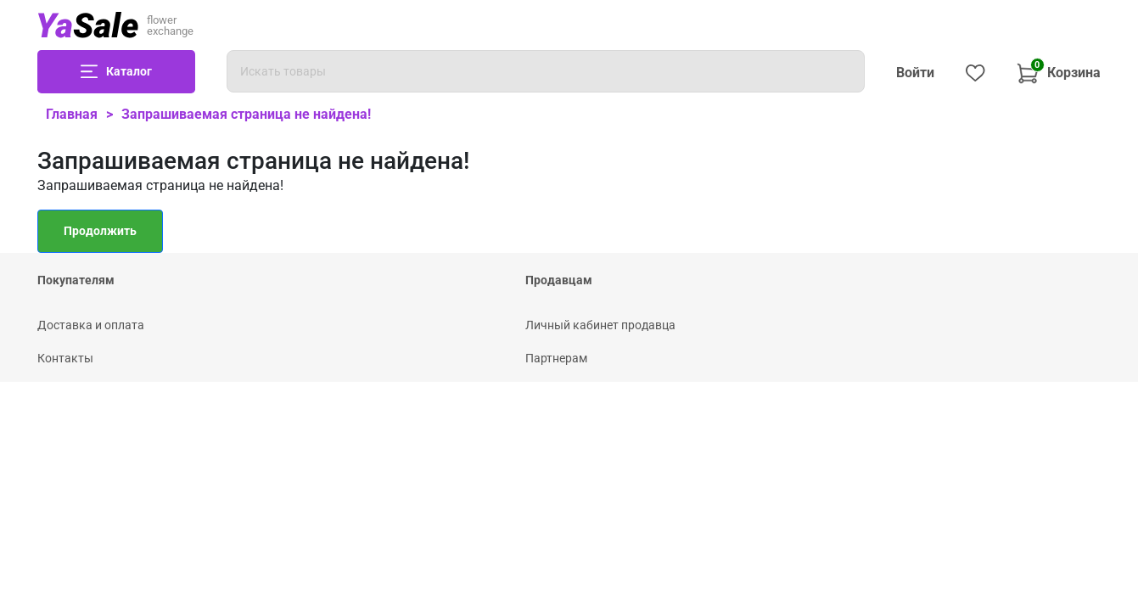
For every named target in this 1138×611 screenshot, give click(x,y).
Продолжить (100, 231)
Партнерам (556, 358)
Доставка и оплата (90, 325)
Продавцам (558, 280)
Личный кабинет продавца (600, 325)
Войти (915, 72)
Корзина (1059, 71)
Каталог (129, 71)
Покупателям (76, 280)
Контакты (65, 358)
